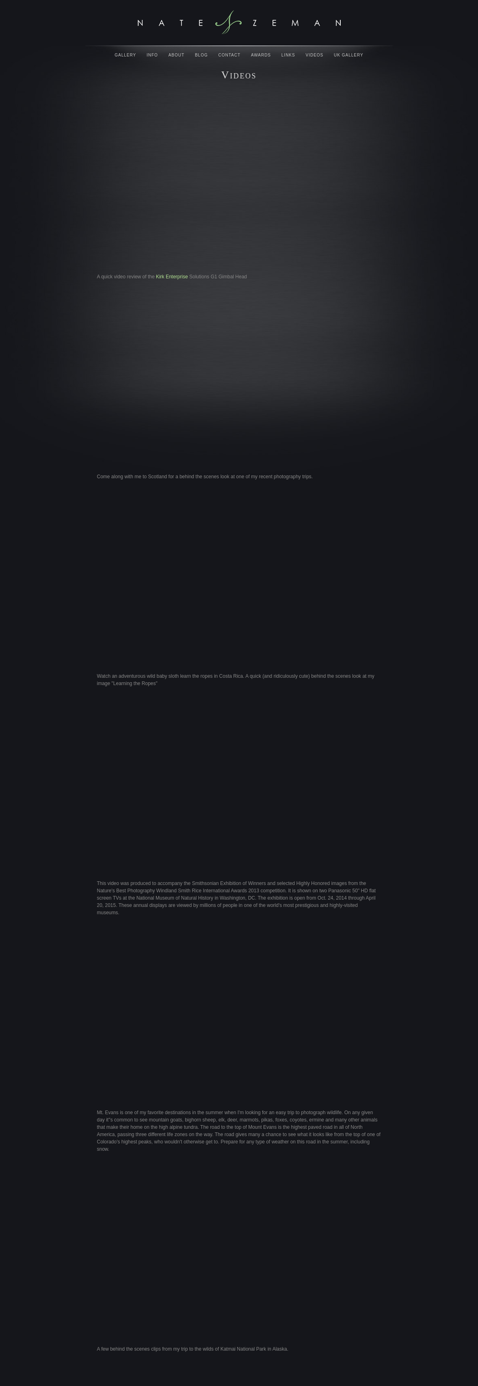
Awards (261, 55)
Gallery (125, 55)
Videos (315, 55)
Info (152, 55)
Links (288, 55)
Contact (229, 55)
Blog (201, 55)
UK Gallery (348, 55)
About (176, 55)
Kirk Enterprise (172, 277)
